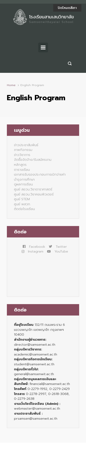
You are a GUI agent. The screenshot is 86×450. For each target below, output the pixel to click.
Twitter (58, 246)
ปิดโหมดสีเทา (67, 7)
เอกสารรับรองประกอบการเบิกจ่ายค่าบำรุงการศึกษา (40, 177)
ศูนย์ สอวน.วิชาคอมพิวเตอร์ (34, 194)
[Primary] (43, 47)
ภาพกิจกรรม (23, 149)
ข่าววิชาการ (22, 154)
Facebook (34, 246)
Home (11, 85)
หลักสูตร (20, 164)
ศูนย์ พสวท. (22, 204)
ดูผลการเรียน (23, 184)
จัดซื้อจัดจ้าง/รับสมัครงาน (32, 159)
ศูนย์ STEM (22, 199)
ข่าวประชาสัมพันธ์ (26, 144)
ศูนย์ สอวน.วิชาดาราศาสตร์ (33, 189)
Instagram (33, 251)
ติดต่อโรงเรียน (24, 208)
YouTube (57, 251)
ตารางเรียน (22, 169)
